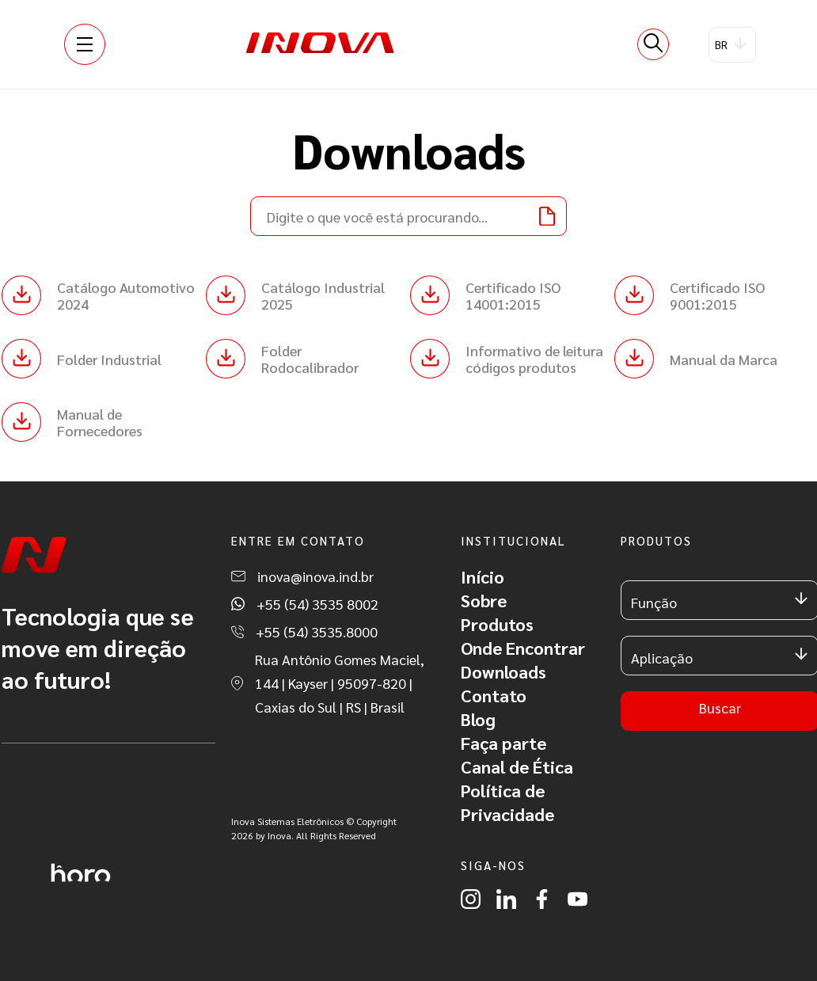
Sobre (484, 600)
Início (482, 576)
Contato (493, 695)
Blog (478, 719)
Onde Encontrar (523, 648)
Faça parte (503, 743)
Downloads (503, 671)
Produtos (497, 624)
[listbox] (732, 45)
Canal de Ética (517, 766)
